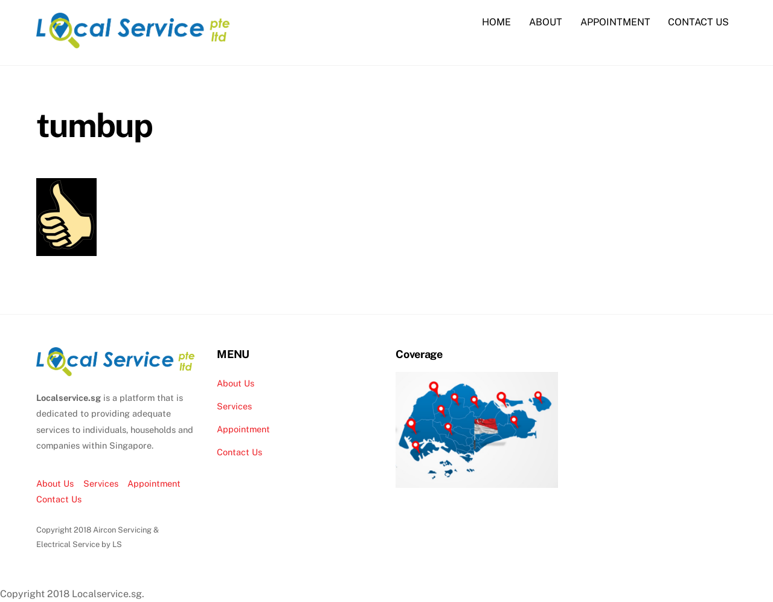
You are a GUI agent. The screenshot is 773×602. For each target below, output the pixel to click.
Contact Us (59, 499)
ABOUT (545, 22)
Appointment (154, 483)
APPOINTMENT (615, 22)
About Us (55, 483)
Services (100, 483)
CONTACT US (698, 22)
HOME (496, 22)
